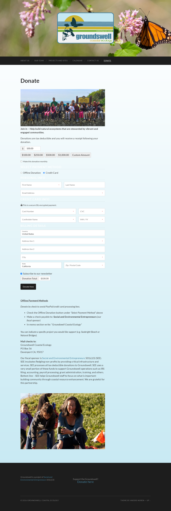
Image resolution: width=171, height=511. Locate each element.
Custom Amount (81, 154)
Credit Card (52, 172)
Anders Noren (137, 500)
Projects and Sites (58, 61)
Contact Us (93, 61)
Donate (107, 61)
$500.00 (50, 154)
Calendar (77, 61)
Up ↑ (148, 500)
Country (25, 231)
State (24, 264)
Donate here (85, 481)
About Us (24, 61)
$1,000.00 (63, 154)
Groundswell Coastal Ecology (43, 500)
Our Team (39, 61)
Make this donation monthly (35, 161)
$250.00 (38, 154)
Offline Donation (32, 172)
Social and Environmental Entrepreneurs (63, 358)
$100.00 (26, 154)
